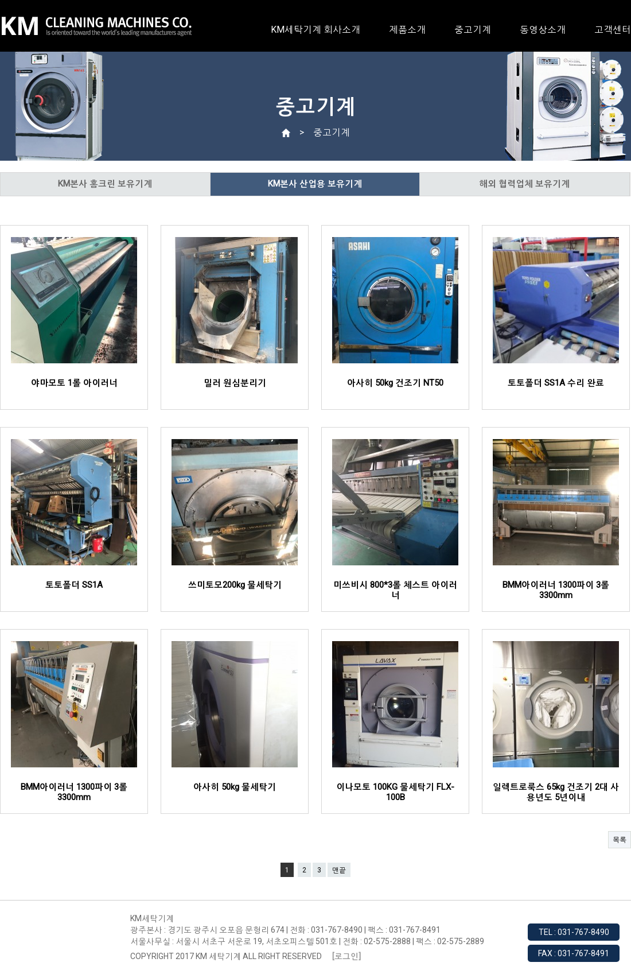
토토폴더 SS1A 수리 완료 (556, 383)
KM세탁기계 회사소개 (315, 29)
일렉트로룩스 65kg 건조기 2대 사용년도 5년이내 (556, 792)
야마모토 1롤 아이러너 (74, 383)
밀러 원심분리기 (235, 383)
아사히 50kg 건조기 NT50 (395, 383)
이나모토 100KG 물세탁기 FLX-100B (395, 792)
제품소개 (407, 29)
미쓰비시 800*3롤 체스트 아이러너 (395, 590)
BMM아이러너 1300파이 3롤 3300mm (556, 590)
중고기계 (472, 29)
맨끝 (339, 870)
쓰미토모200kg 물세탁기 (235, 585)
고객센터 (612, 29)
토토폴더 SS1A (74, 585)
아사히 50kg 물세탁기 (234, 787)
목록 (619, 840)
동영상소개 (543, 29)
